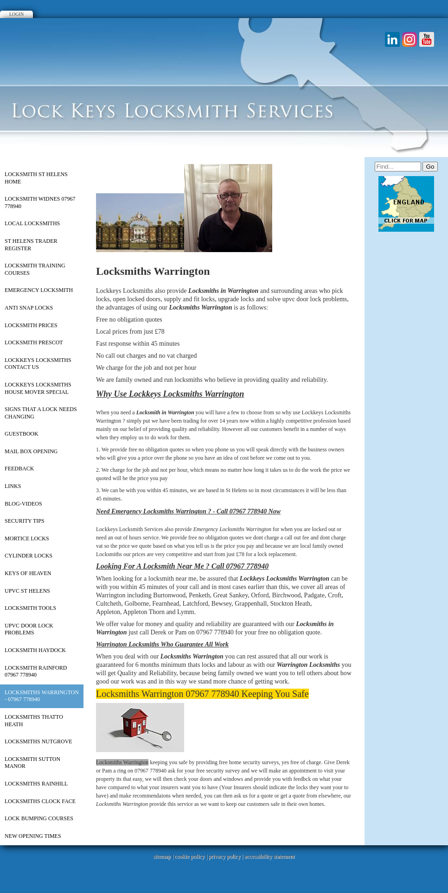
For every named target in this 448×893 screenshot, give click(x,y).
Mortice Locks (27, 538)
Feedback (19, 468)
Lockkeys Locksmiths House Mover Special (38, 388)
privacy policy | (226, 856)
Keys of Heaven (28, 573)
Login (16, 14)
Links (13, 486)
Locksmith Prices (31, 325)
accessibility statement (269, 856)
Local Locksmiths (32, 223)
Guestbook (21, 434)
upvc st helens (27, 591)
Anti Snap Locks (29, 307)
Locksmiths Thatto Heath (34, 721)
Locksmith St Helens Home (36, 178)
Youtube (426, 39)
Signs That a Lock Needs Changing (41, 413)
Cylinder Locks (28, 555)
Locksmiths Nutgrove (38, 741)
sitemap (162, 856)
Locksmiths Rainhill (36, 783)
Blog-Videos (23, 503)
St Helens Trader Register (31, 245)
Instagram (409, 39)
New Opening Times (33, 836)
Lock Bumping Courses (39, 818)
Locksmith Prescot (34, 342)
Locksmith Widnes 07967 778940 (40, 202)
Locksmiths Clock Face (40, 801)
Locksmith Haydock (35, 650)
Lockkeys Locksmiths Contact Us (38, 364)
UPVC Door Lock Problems (29, 629)
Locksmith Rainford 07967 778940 (36, 671)
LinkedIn (392, 39)
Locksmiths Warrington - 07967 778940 (42, 696)
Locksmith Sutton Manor (32, 763)
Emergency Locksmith (39, 290)
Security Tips (25, 521)
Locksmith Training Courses (35, 269)
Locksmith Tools (30, 608)
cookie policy (189, 856)
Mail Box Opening (31, 451)
